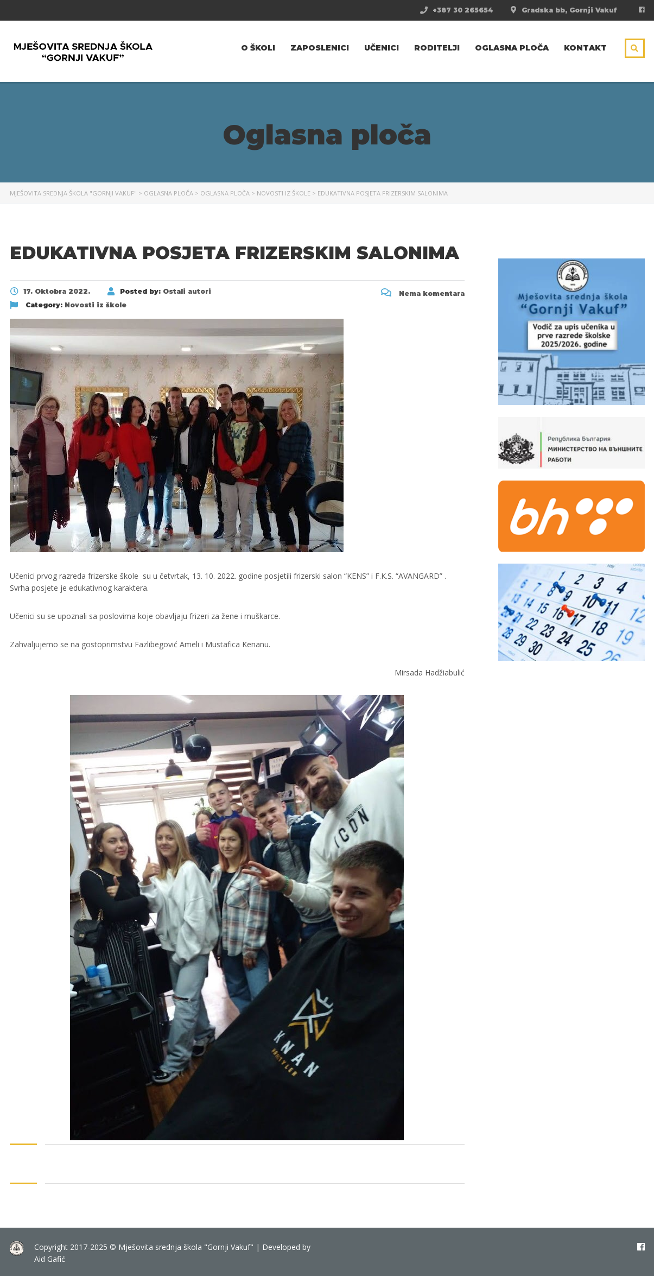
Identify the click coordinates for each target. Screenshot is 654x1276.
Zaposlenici (319, 48)
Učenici (381, 48)
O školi (258, 48)
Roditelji (437, 48)
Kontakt (585, 48)
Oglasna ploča (512, 48)
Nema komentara (423, 293)
